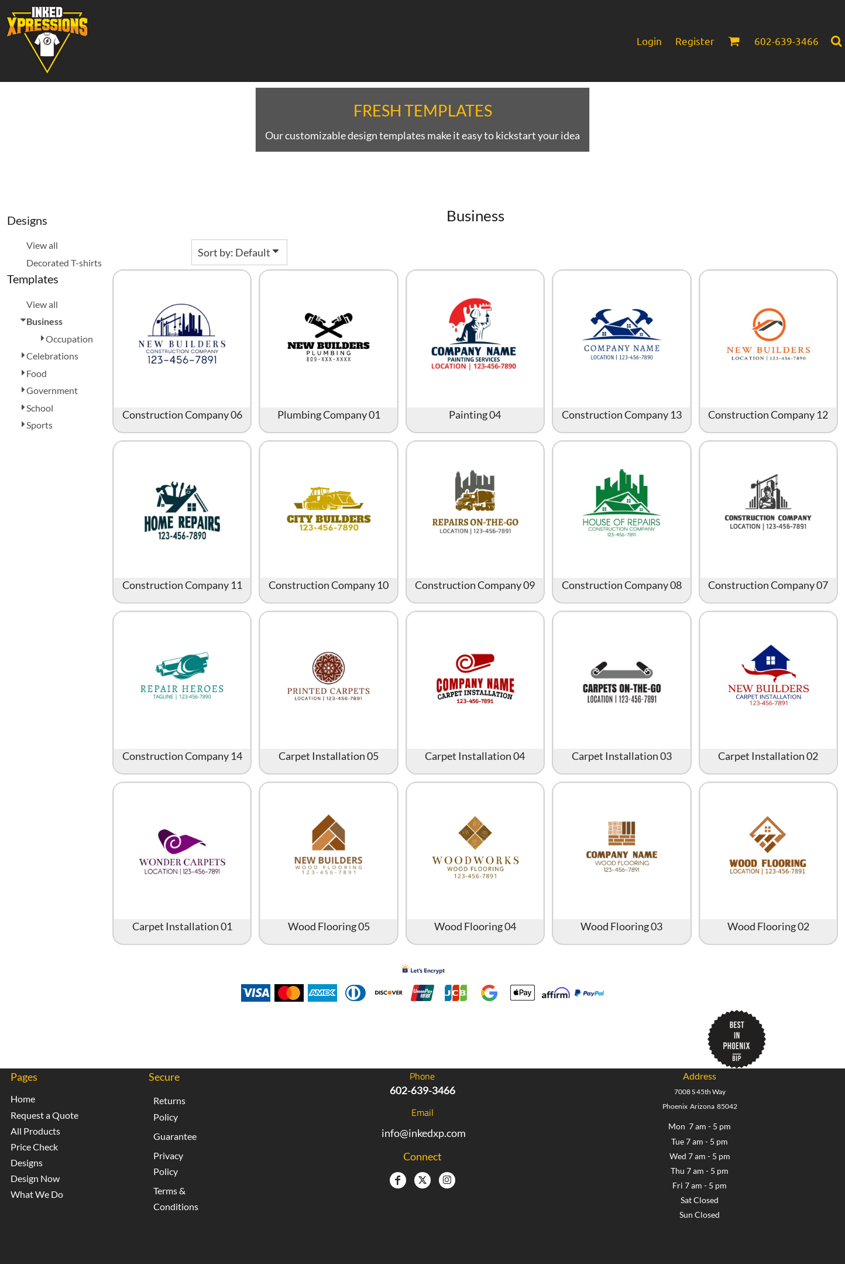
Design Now (35, 1178)
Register (695, 41)
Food (36, 373)
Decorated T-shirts (64, 262)
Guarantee (175, 1136)
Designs (27, 1162)
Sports (39, 424)
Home (23, 1098)
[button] (734, 41)
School (39, 407)
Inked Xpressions (317, 1033)
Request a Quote (44, 1115)
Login (649, 41)
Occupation (69, 338)
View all (42, 245)
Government (52, 390)
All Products (35, 1130)
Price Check (34, 1146)
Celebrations (52, 355)
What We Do (37, 1194)
